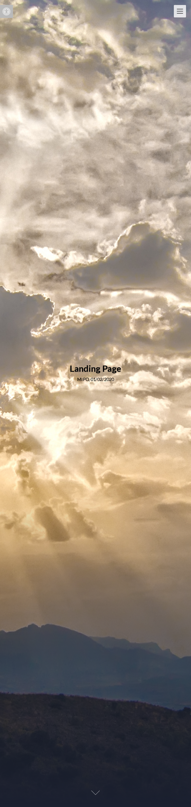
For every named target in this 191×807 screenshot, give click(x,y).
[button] (6, 11)
